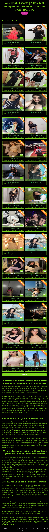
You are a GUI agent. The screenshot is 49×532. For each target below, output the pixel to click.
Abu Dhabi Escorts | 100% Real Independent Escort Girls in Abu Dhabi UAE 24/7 (24, 6)
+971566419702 (14, 65)
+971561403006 (14, 88)
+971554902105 (14, 158)
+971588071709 (37, 88)
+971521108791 (14, 42)
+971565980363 (37, 42)
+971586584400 (14, 112)
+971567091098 (37, 65)
